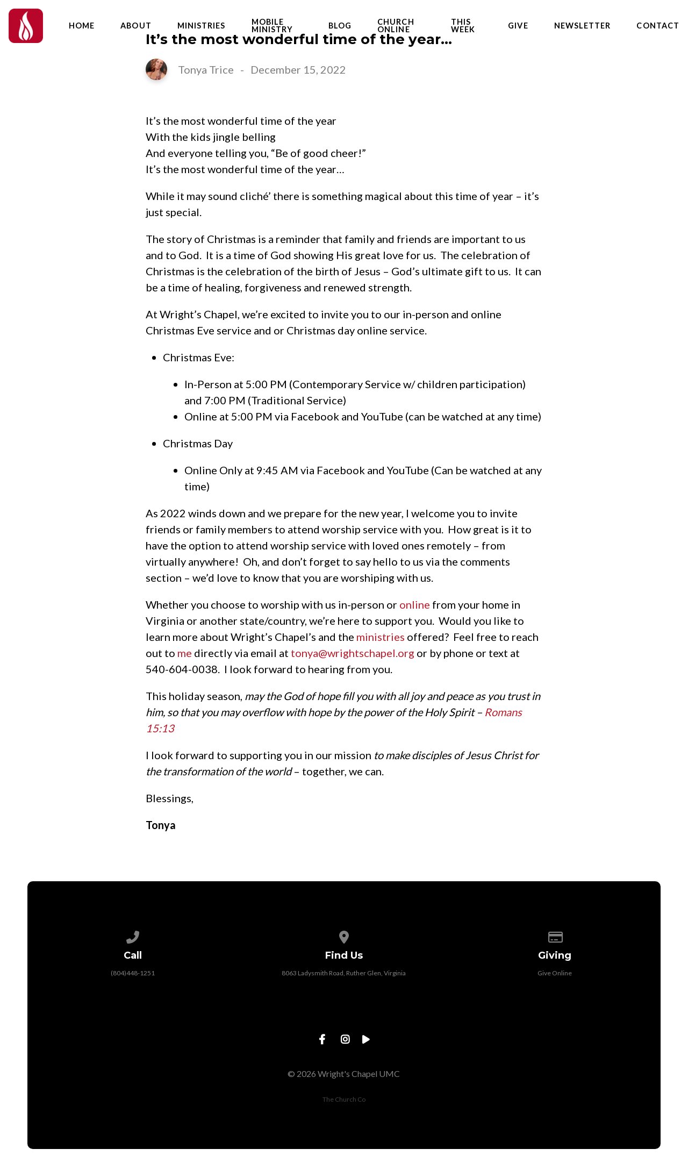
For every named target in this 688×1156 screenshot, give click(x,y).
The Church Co (344, 1099)
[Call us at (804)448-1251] (133, 935)
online (414, 604)
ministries (380, 636)
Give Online (555, 973)
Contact (657, 26)
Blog (340, 26)
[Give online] (555, 935)
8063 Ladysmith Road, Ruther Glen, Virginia (344, 973)
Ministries (201, 26)
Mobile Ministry (272, 26)
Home (82, 26)
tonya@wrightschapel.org (352, 652)
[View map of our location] (344, 935)
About (135, 26)
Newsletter (582, 26)
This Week (463, 26)
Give (518, 26)
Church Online (395, 26)
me (184, 652)
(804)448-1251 (133, 973)
